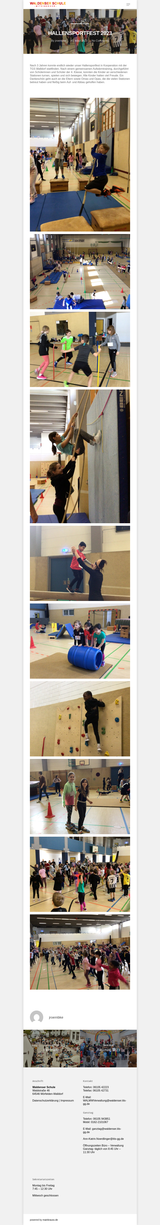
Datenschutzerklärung (45, 1100)
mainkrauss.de (50, 1219)
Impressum (67, 1100)
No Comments (100, 40)
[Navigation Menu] (128, 4)
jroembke (60, 40)
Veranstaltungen (80, 23)
